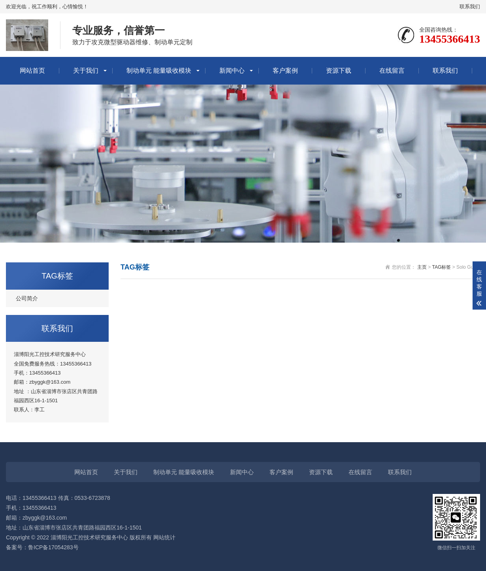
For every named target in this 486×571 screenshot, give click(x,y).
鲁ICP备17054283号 (53, 547)
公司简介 (27, 298)
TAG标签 (441, 267)
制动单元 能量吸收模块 (158, 70)
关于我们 (85, 70)
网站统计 (164, 537)
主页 (422, 267)
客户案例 (285, 70)
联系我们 (470, 6)
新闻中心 (232, 70)
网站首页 (32, 70)
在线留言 (392, 70)
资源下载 (338, 70)
